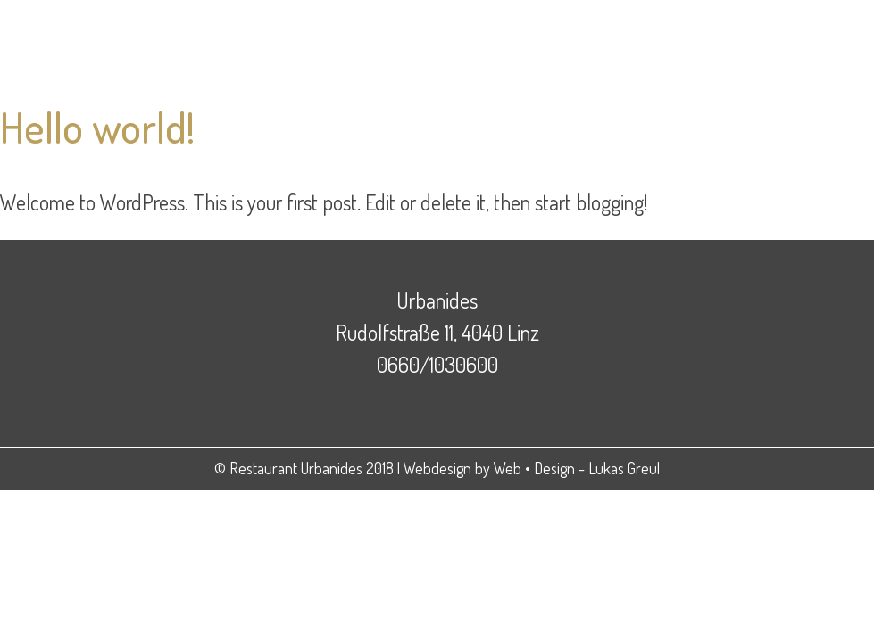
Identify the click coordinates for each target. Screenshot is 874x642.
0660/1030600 (437, 364)
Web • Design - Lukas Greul (577, 468)
